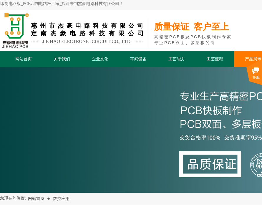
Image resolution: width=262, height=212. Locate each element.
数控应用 (61, 198)
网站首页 (36, 198)
